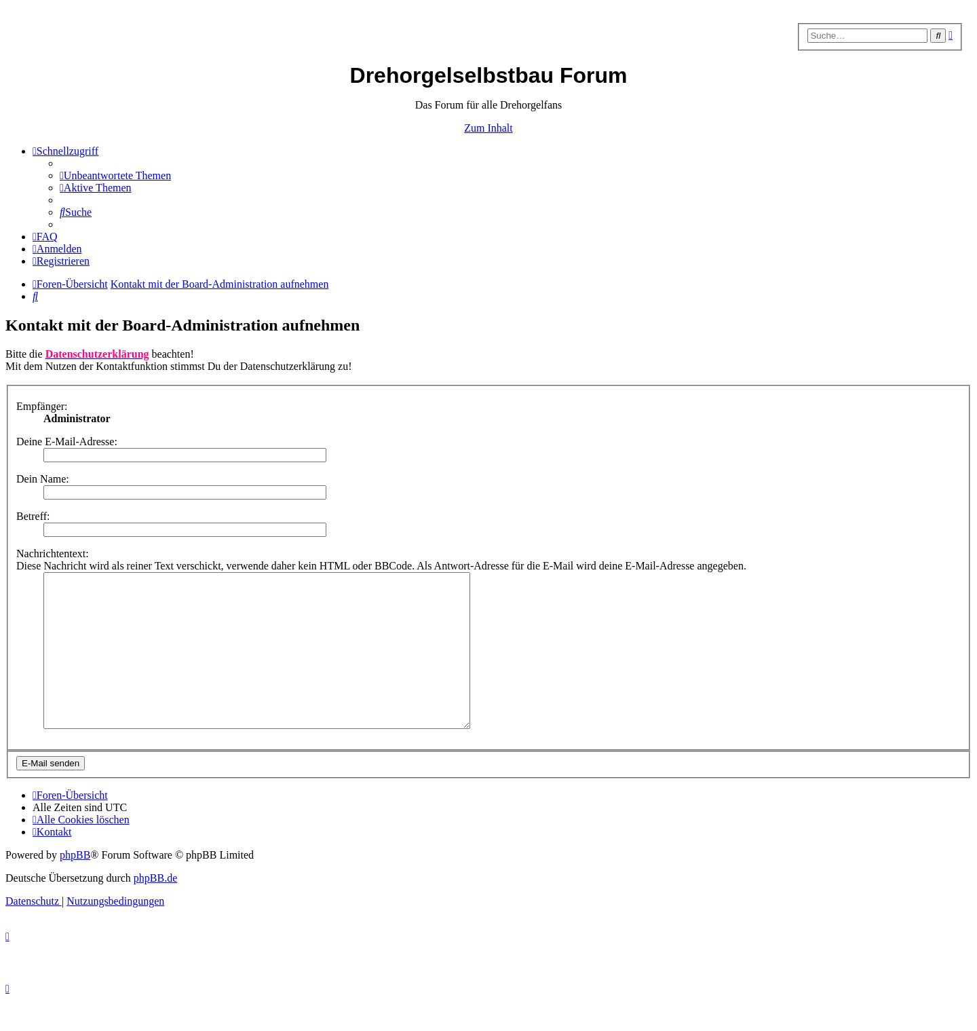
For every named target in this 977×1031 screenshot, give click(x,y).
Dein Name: (42, 479)
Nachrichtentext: (52, 553)
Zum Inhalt (488, 128)
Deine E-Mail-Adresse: (66, 441)
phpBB (75, 885)
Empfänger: (42, 406)
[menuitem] (115, 175)
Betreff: (33, 516)
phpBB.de (155, 908)
